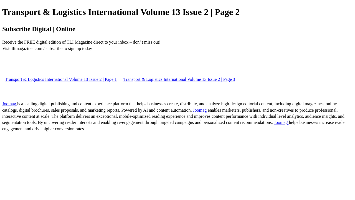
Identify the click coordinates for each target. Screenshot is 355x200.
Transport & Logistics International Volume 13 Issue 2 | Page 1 (61, 79)
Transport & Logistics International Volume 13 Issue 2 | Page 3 (179, 79)
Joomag (9, 103)
